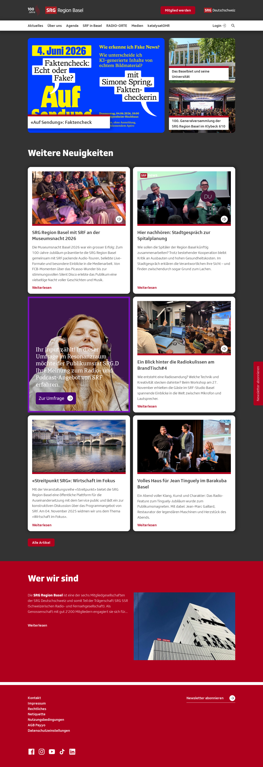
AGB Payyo (36, 725)
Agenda (72, 26)
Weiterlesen (42, 287)
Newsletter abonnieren (210, 698)
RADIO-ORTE (116, 26)
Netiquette (36, 714)
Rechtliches (37, 709)
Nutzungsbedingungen (46, 719)
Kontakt (34, 698)
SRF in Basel (92, 26)
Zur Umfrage (56, 398)
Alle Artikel (41, 542)
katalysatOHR (159, 26)
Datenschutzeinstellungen (49, 730)
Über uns (54, 26)
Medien (137, 26)
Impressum (37, 703)
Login (219, 25)
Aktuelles (35, 26)
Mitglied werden (178, 10)
